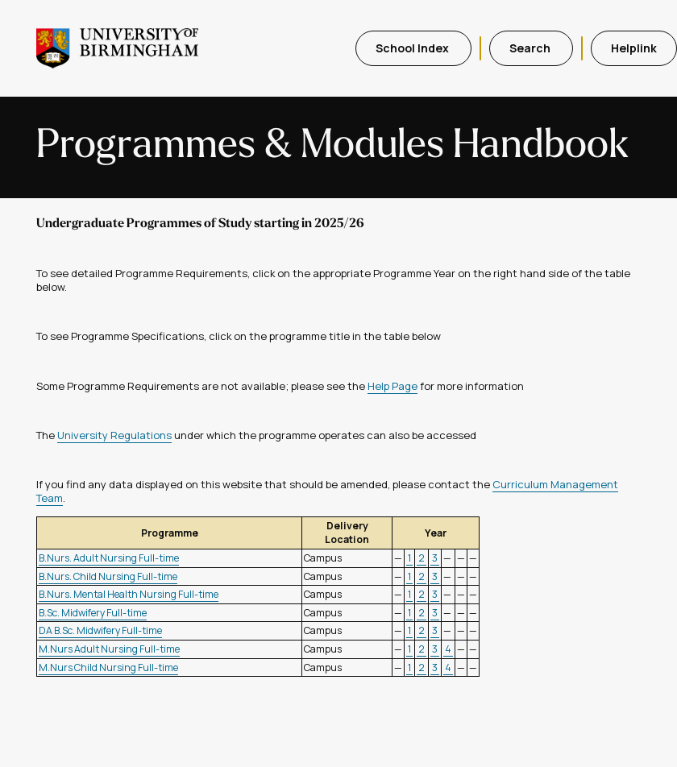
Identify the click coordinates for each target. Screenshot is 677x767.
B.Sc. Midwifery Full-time (93, 613)
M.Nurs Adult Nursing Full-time (109, 649)
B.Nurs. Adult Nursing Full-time (109, 558)
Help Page (392, 386)
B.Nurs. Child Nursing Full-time (108, 576)
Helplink (634, 48)
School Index (413, 48)
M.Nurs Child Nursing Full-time (108, 667)
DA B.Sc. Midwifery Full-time (100, 630)
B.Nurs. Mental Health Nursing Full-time (128, 594)
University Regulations (114, 435)
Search (531, 48)
